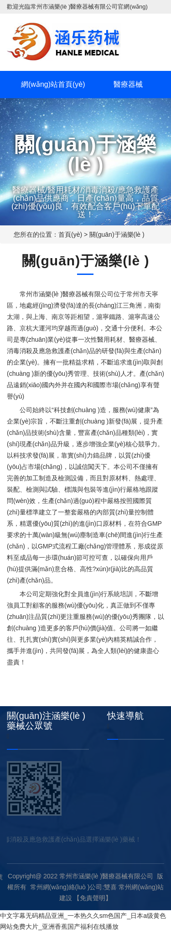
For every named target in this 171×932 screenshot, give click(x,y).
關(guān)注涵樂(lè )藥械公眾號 (46, 721)
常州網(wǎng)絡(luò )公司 (66, 887)
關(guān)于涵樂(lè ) (117, 234)
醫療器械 (128, 84)
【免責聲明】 (92, 898)
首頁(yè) (70, 234)
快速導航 (125, 716)
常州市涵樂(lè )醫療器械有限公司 (74, 6)
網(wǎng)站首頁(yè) (53, 84)
